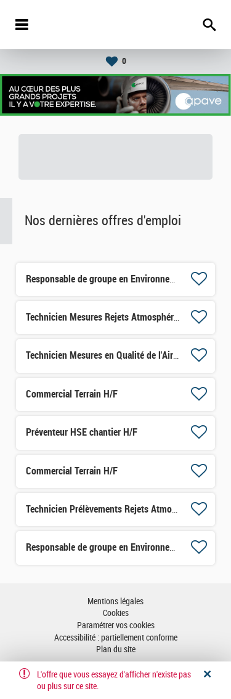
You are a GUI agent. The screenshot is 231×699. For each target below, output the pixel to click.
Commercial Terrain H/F (72, 394)
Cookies (116, 613)
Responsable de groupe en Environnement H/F (116, 279)
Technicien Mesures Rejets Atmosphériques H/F (118, 317)
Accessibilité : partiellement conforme (115, 638)
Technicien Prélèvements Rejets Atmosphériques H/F (128, 509)
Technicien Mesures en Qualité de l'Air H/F (108, 355)
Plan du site (116, 649)
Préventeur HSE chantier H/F (81, 432)
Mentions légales (115, 601)
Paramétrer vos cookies (116, 625)
